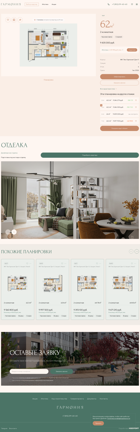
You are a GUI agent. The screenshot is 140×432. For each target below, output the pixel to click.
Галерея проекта (77, 397)
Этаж (102, 67)
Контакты (104, 397)
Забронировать (119, 77)
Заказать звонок (119, 83)
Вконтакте (13, 427)
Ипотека (44, 397)
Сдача (102, 70)
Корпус (103, 59)
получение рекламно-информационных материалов (37, 378)
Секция (102, 63)
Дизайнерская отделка (9, 154)
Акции (34, 397)
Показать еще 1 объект (119, 128)
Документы (91, 397)
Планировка (48, 80)
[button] (137, 249)
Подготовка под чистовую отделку (34, 154)
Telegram (4, 427)
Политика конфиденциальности (118, 418)
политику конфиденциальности (28, 376)
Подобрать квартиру (126, 154)
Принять (98, 423)
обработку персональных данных (59, 376)
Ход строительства (59, 397)
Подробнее (132, 50)
